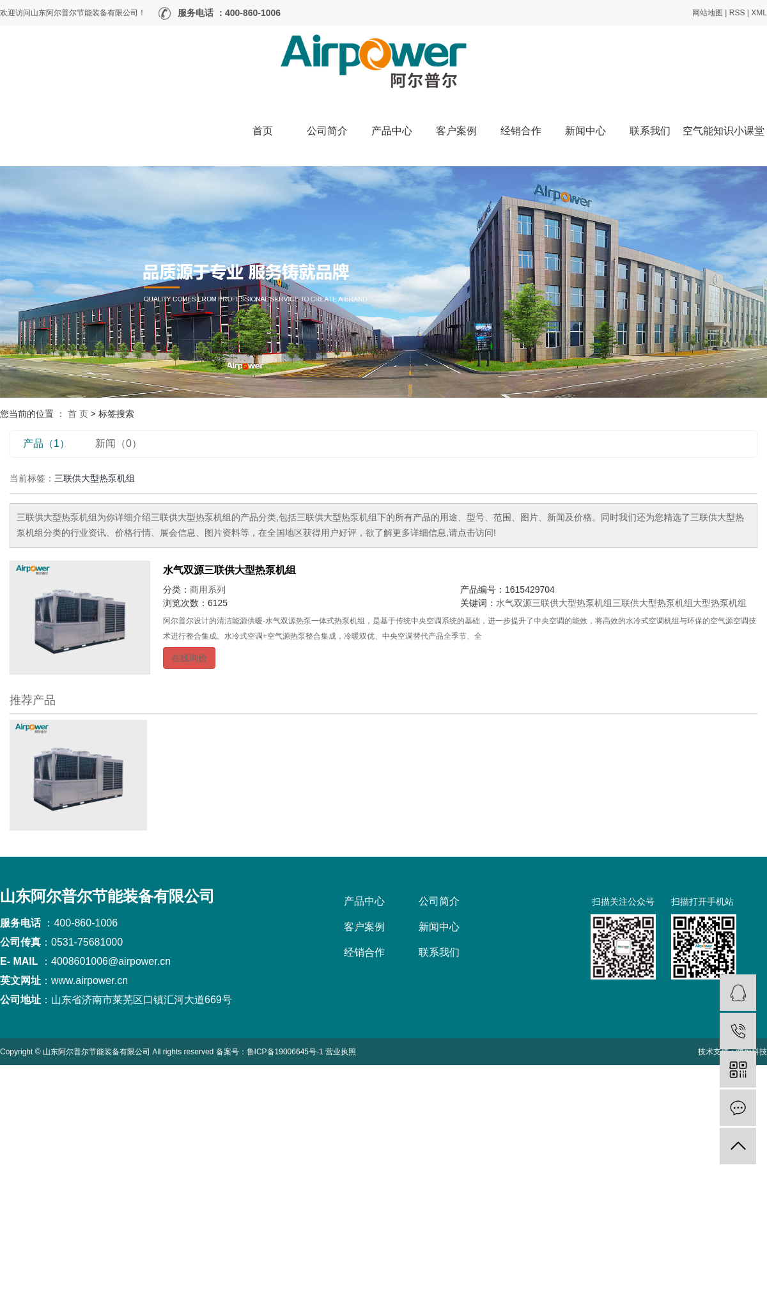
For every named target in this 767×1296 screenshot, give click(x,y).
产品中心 (391, 130)
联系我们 (650, 130)
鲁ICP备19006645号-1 (285, 1051)
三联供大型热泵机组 (652, 603)
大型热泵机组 (720, 603)
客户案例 (456, 130)
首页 (262, 130)
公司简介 (327, 130)
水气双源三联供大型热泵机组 (229, 570)
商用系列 (208, 589)
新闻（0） (118, 443)
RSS (737, 12)
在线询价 (189, 658)
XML (759, 12)
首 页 (78, 414)
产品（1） (46, 443)
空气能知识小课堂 (723, 130)
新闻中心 (585, 130)
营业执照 (340, 1051)
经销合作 (520, 130)
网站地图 (707, 12)
